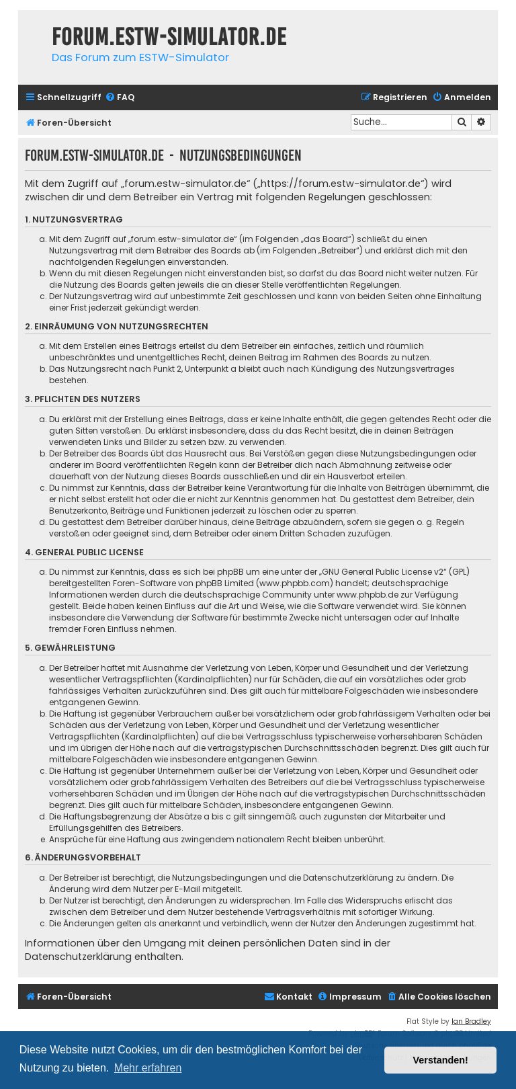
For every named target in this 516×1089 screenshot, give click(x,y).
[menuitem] (119, 98)
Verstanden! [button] (440, 1060)
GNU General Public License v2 (382, 571)
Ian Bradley (471, 1021)
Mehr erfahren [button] (148, 1068)
